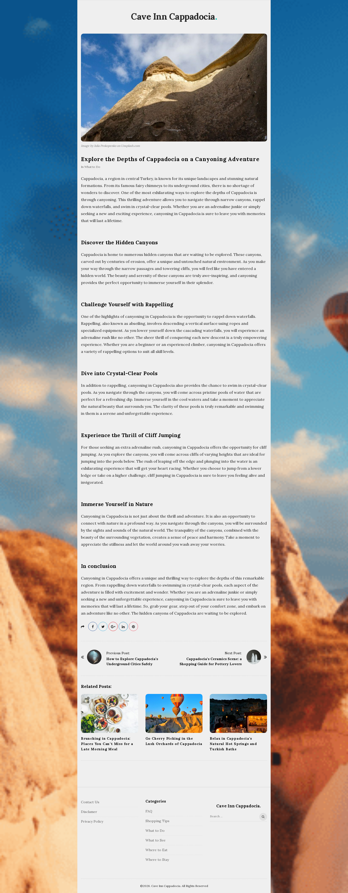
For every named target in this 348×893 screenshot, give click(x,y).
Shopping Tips (157, 821)
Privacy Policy (92, 821)
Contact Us (90, 802)
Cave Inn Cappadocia (173, 16)
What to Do (92, 167)
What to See (155, 840)
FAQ (148, 811)
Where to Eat (156, 850)
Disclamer (89, 812)
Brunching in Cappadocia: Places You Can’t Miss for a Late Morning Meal (107, 743)
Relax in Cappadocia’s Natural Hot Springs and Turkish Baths (233, 743)
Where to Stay (157, 859)
